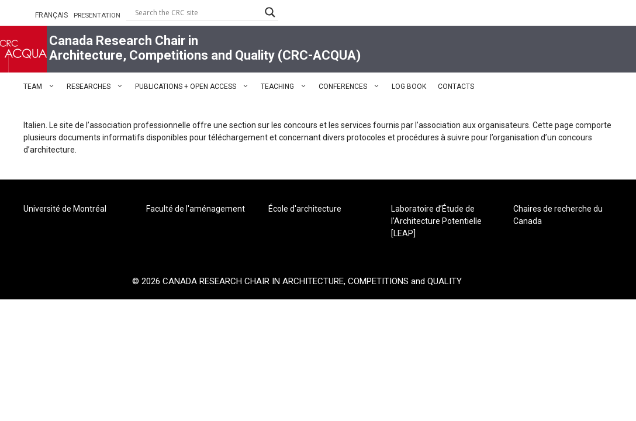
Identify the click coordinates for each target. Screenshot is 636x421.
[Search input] (197, 12)
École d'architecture (304, 208)
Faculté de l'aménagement (195, 208)
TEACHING (287, 86)
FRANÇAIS (51, 15)
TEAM (42, 86)
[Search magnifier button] (270, 12)
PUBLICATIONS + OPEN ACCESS (195, 86)
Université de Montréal (64, 208)
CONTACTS (456, 86)
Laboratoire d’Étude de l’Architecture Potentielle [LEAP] (436, 221)
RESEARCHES (98, 86)
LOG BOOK (409, 86)
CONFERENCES (352, 86)
